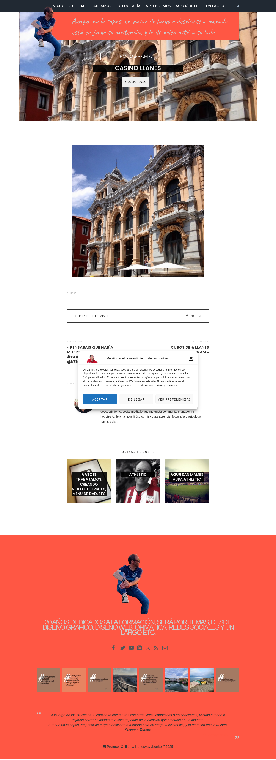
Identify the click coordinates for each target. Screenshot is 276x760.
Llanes (72, 292)
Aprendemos (158, 6)
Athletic (138, 477)
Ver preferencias (174, 399)
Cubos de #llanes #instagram (189, 350)
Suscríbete (187, 6)
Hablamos (101, 6)
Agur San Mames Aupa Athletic (187, 479)
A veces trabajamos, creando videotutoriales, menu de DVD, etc (89, 487)
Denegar (136, 399)
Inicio (57, 6)
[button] (191, 358)
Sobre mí (77, 6)
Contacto (213, 6)
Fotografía (129, 6)
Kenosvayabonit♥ (215, 736)
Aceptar (100, 399)
